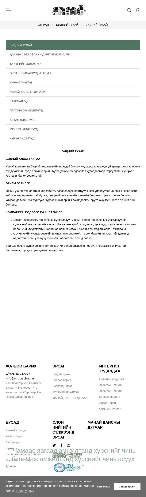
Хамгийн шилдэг (16, 430)
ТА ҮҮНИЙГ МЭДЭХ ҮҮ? (25, 64)
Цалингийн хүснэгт (111, 379)
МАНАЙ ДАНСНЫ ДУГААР (27, 92)
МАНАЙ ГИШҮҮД (21, 82)
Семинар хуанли (110, 409)
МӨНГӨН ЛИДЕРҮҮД (24, 129)
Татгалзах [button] (103, 486)
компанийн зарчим (18, 460)
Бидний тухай (61, 374)
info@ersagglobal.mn (20, 378)
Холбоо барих (61, 380)
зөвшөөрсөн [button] (127, 486)
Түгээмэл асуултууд (65, 392)
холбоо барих (15, 436)
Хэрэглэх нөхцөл (110, 385)
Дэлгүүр (43, 24)
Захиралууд (13, 442)
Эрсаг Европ (107, 403)
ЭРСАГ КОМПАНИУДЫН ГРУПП (31, 73)
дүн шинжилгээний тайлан (23, 454)
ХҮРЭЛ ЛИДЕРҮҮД (22, 138)
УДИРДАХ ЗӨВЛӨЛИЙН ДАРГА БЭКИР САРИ (40, 54)
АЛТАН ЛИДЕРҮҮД (22, 120)
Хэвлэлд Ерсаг (62, 386)
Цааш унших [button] (25, 491)
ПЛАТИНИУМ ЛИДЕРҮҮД (26, 110)
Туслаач (11, 466)
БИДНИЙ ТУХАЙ (67, 24)
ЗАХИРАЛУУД (19, 101)
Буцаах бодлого (109, 397)
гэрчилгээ (12, 448)
